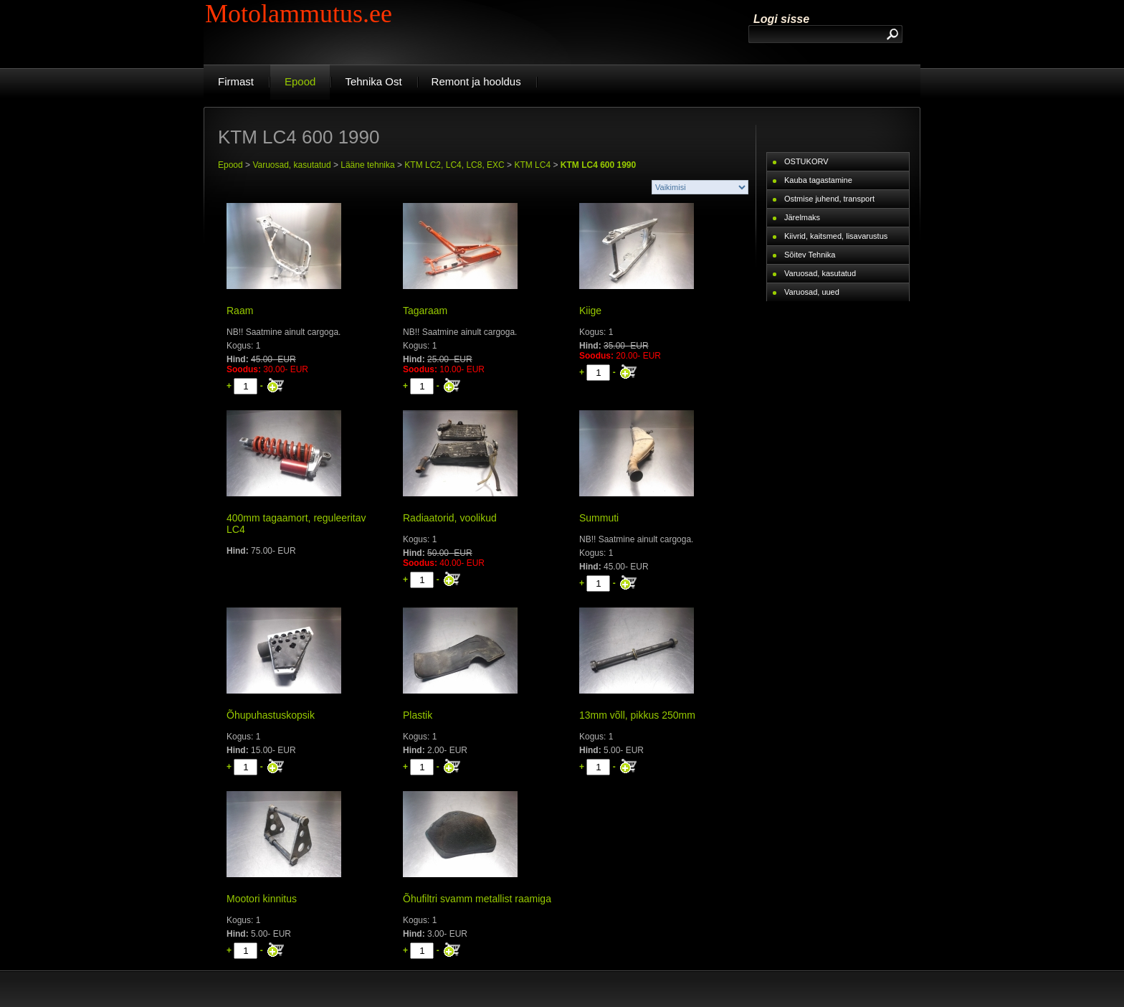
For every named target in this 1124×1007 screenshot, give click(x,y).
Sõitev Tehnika (809, 254)
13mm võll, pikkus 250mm (637, 715)
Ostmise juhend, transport (829, 198)
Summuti (599, 518)
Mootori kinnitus (262, 898)
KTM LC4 (532, 165)
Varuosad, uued (811, 292)
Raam (240, 310)
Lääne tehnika (367, 165)
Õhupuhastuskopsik (271, 715)
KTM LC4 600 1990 (598, 165)
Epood (230, 165)
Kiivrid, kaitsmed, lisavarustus (835, 236)
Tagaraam (425, 310)
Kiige (590, 310)
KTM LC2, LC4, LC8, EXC (454, 165)
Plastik (417, 715)
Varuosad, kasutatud (291, 165)
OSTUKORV (806, 161)
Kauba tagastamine (818, 180)
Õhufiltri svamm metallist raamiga (477, 898)
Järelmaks (802, 217)
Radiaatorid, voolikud (450, 518)
